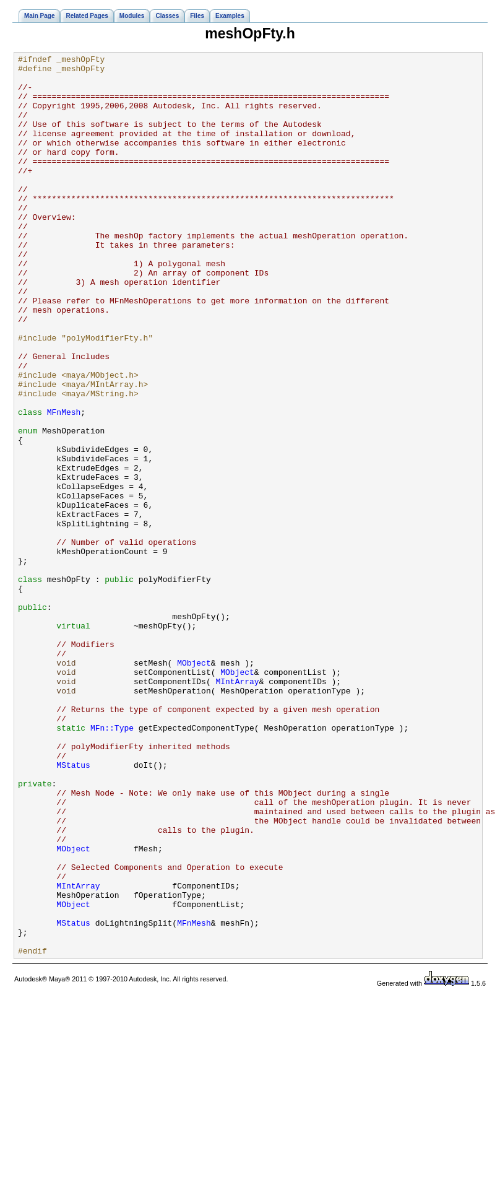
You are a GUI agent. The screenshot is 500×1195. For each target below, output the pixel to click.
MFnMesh (64, 484)
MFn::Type (112, 863)
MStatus (73, 907)
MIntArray (237, 807)
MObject (194, 785)
